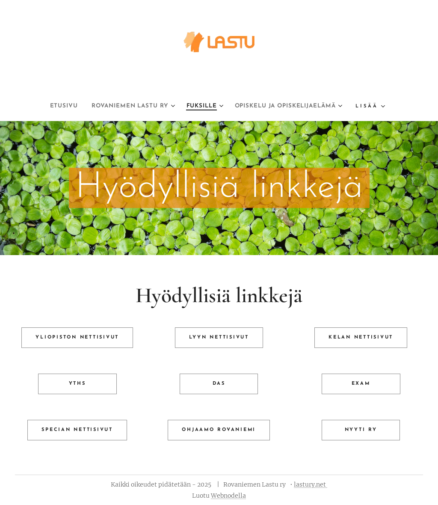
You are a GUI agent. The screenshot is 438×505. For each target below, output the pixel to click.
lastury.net (310, 484)
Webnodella (228, 495)
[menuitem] (46, 106)
